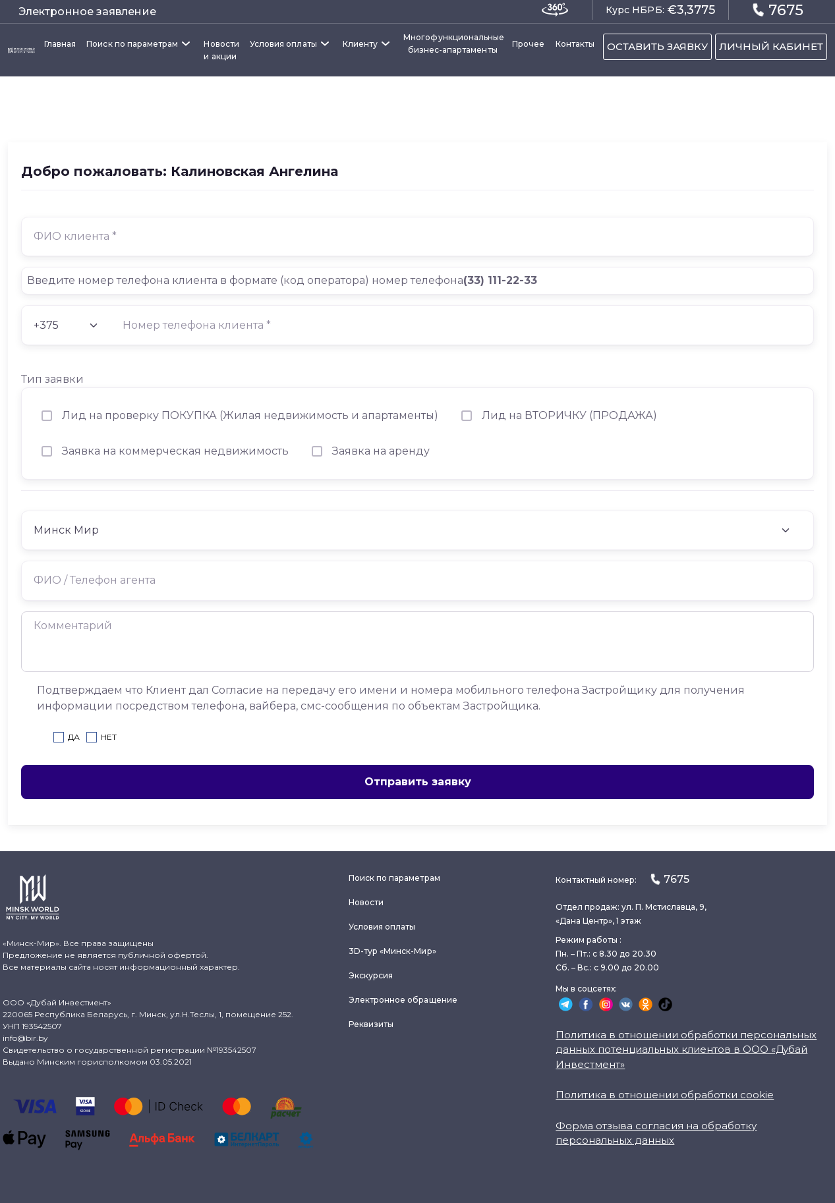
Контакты (575, 44)
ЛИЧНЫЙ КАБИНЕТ (771, 46)
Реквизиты (371, 1024)
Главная (60, 44)
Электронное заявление (87, 11)
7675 (777, 9)
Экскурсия (371, 975)
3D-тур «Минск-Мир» (392, 951)
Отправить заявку (417, 781)
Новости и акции (221, 50)
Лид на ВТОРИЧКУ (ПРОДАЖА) (569, 415)
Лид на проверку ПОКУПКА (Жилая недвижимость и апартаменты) (250, 415)
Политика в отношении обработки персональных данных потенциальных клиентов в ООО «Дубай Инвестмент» (686, 1049)
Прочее (528, 44)
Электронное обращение (403, 1000)
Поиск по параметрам (132, 44)
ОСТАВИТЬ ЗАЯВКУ (657, 46)
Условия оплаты (283, 44)
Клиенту (360, 44)
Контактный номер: (622, 879)
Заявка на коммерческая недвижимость (175, 451)
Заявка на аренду (381, 451)
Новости (366, 902)
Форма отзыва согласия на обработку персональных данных (656, 1133)
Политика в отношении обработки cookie (665, 1094)
